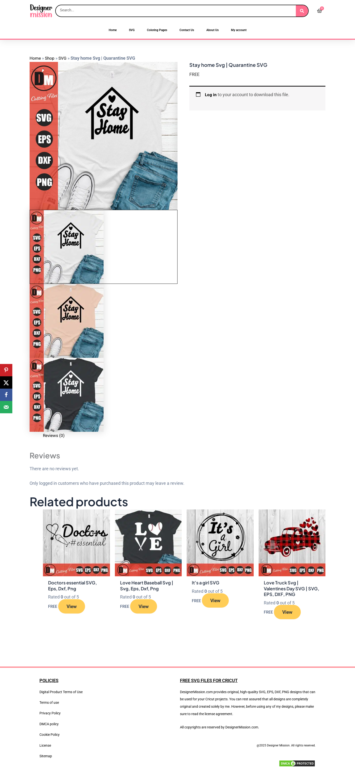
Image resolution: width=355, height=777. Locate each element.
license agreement (218, 714)
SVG (132, 30)
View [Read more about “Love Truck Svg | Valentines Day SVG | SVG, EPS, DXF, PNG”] (289, 612)
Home (113, 30)
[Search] (302, 11)
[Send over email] (6, 407)
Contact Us (186, 30)
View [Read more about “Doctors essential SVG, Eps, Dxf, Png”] (73, 607)
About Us (212, 30)
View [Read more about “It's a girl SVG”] (217, 601)
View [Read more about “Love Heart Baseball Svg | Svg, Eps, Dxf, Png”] (145, 607)
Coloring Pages (157, 30)
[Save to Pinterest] (6, 370)
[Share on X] (6, 382)
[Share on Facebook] (6, 395)
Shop (51, 58)
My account (239, 30)
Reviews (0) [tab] (54, 435)
